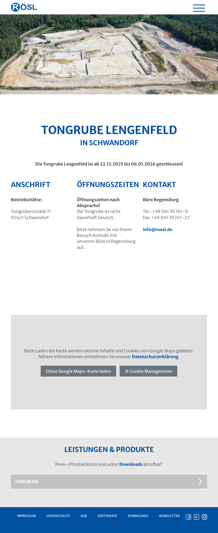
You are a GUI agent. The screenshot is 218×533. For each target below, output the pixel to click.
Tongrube (27, 481)
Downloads (130, 464)
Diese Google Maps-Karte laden (78, 371)
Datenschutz (58, 516)
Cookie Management (150, 371)
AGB (84, 516)
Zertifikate (107, 516)
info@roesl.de (157, 229)
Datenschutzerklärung (155, 356)
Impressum (26, 516)
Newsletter (169, 516)
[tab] (109, 481)
